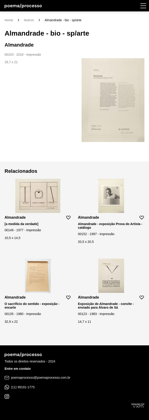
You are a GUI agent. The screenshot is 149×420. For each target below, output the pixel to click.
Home (9, 20)
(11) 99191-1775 (20, 387)
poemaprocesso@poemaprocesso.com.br (37, 377)
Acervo (29, 20)
